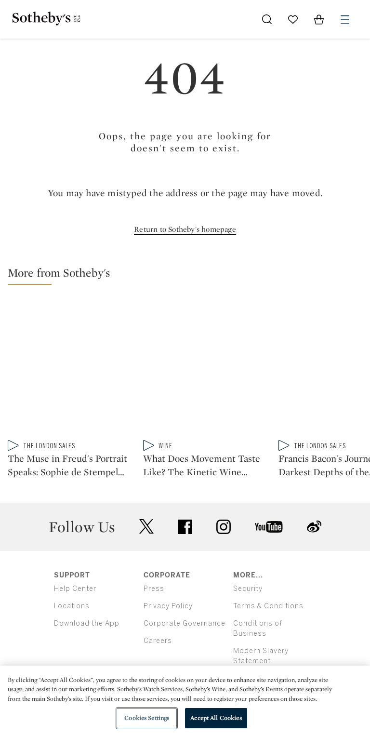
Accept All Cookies (215, 718)
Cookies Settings (146, 718)
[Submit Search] (267, 19)
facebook (185, 527)
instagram (223, 527)
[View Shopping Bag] (319, 19)
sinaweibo (314, 527)
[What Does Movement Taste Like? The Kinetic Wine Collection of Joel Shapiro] (207, 368)
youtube (269, 527)
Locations (72, 606)
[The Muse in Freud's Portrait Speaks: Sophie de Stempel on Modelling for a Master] (71, 368)
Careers (158, 641)
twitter (146, 526)
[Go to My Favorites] (293, 19)
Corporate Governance (184, 623)
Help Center (75, 589)
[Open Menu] (345, 19)
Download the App (86, 623)
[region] (185, 701)
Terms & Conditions (268, 606)
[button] (189, 275)
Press (154, 589)
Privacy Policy (168, 606)
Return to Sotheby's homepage (185, 229)
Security (248, 589)
